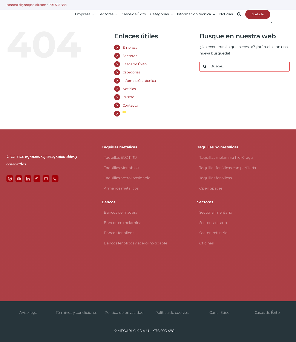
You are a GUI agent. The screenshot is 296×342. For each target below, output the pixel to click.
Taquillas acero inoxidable (127, 178)
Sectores (130, 56)
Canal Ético (219, 312)
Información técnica (139, 81)
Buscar (128, 97)
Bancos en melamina (122, 223)
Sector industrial (214, 233)
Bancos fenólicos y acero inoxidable (135, 243)
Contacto (130, 105)
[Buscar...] (244, 66)
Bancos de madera (120, 212)
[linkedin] (28, 178)
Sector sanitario (213, 223)
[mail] (46, 178)
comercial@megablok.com (26, 5)
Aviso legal (28, 312)
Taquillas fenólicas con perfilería (227, 168)
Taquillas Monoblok (121, 168)
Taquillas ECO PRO (120, 157)
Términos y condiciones (76, 312)
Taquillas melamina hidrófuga (226, 157)
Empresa (130, 47)
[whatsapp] (37, 178)
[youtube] (18, 178)
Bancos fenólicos (119, 233)
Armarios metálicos (121, 188)
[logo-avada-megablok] (38, 17)
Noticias (129, 89)
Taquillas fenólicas (215, 178)
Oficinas (206, 243)
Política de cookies (172, 312)
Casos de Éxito (135, 64)
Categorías (131, 72)
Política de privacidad (124, 312)
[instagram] (9, 178)
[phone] (55, 178)
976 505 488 (58, 5)
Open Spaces (210, 188)
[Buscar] (239, 14)
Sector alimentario (215, 212)
